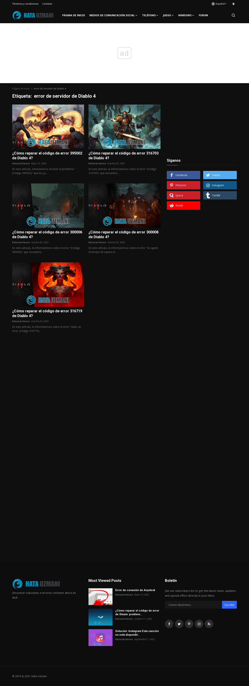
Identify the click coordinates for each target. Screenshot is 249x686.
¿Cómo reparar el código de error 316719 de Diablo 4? (47, 313)
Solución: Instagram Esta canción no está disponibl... (137, 632)
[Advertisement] (201, 128)
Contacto (47, 3)
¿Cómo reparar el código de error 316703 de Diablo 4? (123, 155)
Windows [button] (186, 15)
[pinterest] (189, 624)
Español (218, 3)
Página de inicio (73, 15)
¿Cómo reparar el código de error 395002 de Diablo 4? (47, 155)
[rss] (209, 624)
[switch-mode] (233, 3)
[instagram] (199, 624)
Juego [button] (168, 15)
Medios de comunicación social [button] (113, 15)
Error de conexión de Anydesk (135, 590)
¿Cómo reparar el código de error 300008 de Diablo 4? (123, 234)
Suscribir (229, 605)
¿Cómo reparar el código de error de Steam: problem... (137, 612)
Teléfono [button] (150, 15)
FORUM (203, 15)
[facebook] (169, 624)
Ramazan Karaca (21, 163)
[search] (233, 15)
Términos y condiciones (25, 3)
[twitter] (179, 624)
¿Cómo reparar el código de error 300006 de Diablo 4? (47, 234)
